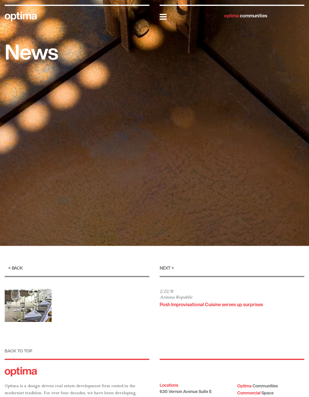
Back (17, 268)
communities (245, 15)
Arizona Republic (176, 297)
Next (165, 268)
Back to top (18, 351)
